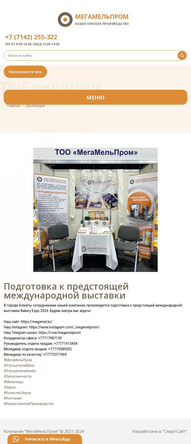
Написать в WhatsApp (47, 439)
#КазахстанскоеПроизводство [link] (29, 404)
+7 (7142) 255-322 (31, 37)
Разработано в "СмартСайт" (159, 431)
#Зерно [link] (10, 387)
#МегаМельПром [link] (18, 360)
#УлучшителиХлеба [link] (20, 371)
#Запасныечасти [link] (17, 376)
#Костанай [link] (12, 398)
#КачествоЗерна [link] (17, 393)
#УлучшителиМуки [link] (19, 365)
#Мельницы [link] (13, 382)
